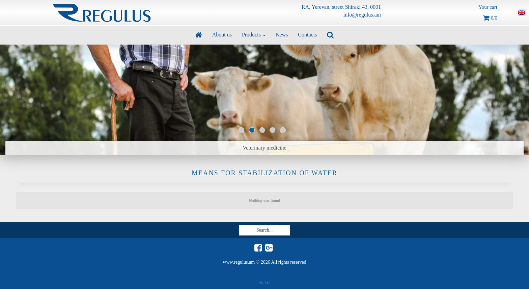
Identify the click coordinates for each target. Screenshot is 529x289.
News (282, 34)
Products (254, 34)
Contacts (307, 34)
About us (222, 34)
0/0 (490, 18)
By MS (264, 282)
